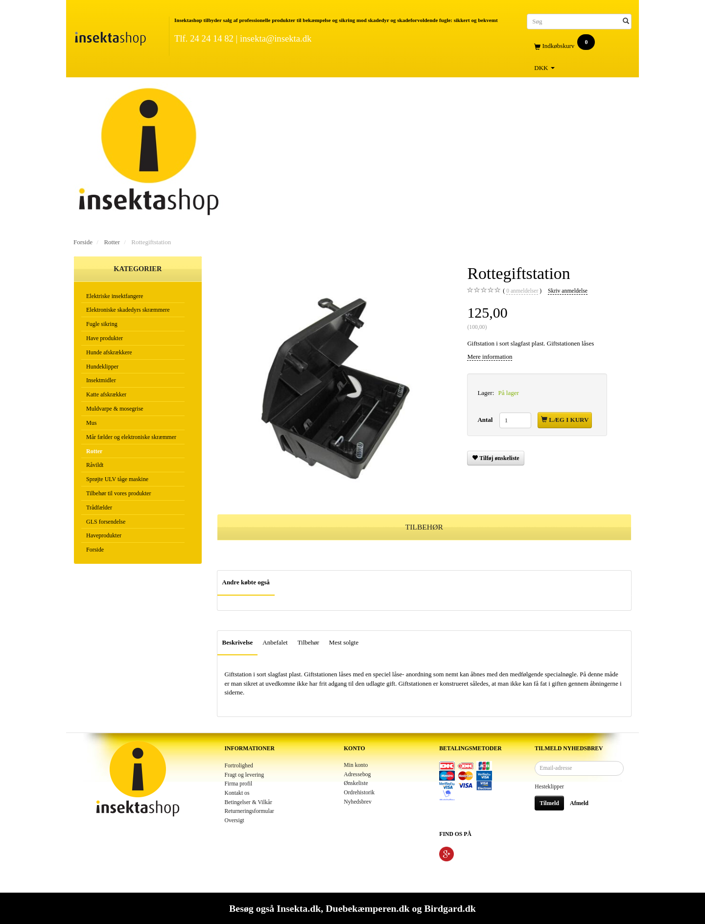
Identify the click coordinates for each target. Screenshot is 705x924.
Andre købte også (246, 582)
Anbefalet (274, 642)
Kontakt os (237, 793)
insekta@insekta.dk (275, 38)
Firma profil (239, 784)
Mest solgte (343, 642)
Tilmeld (549, 803)
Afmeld (579, 803)
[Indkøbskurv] (579, 46)
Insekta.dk (299, 908)
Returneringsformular (249, 811)
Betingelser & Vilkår (248, 802)
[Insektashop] (110, 36)
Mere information (489, 356)
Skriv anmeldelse (568, 291)
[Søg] (626, 21)
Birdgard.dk (449, 908)
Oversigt (234, 820)
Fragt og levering (244, 775)
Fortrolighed (239, 765)
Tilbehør (308, 642)
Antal (485, 419)
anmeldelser (522, 291)
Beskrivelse (237, 642)
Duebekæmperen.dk (367, 908)
